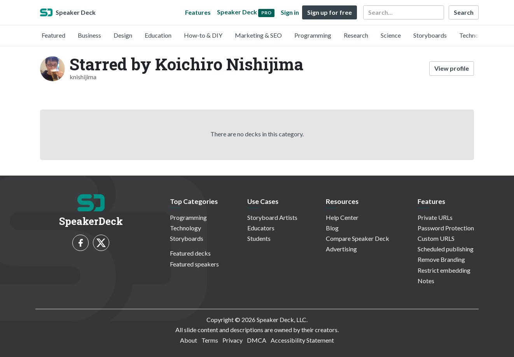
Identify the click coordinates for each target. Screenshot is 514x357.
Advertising (341, 249)
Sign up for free (329, 12)
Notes (426, 280)
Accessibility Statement (302, 340)
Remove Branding (441, 259)
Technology (474, 35)
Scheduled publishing (446, 249)
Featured (53, 35)
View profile (451, 68)
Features (198, 12)
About (188, 340)
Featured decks (190, 253)
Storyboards (430, 35)
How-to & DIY (203, 35)
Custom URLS (436, 238)
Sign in (290, 12)
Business (89, 35)
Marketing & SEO (258, 35)
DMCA (256, 340)
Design (123, 35)
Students (259, 238)
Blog (332, 228)
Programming (312, 35)
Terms (209, 340)
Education (158, 35)
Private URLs (435, 217)
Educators (260, 228)
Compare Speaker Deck (357, 238)
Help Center (342, 217)
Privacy (232, 340)
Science (391, 35)
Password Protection (446, 228)
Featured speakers (194, 264)
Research (356, 35)
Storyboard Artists (272, 217)
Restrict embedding (444, 270)
